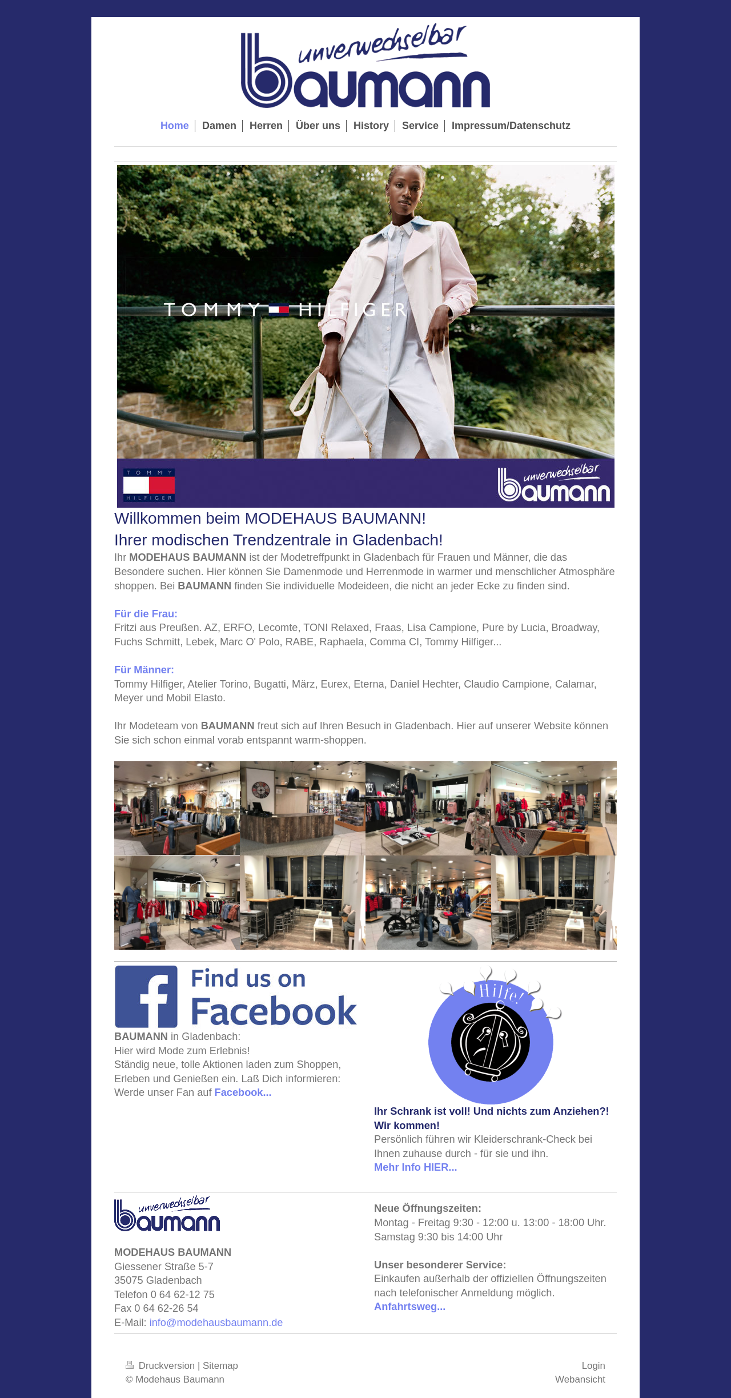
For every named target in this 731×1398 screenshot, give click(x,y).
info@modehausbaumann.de (216, 1322)
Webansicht (580, 1379)
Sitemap (220, 1365)
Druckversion (162, 1365)
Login (593, 1365)
